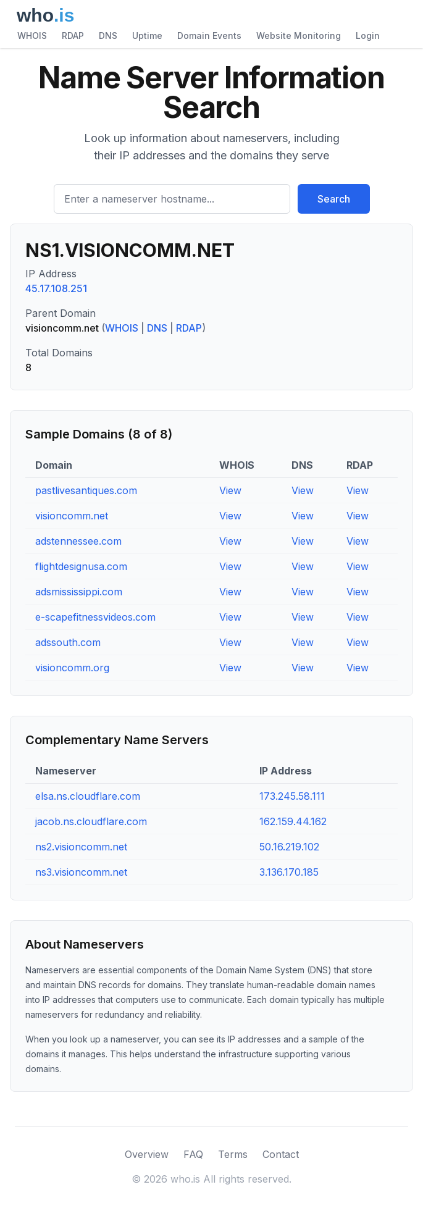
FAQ (193, 1154)
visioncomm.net (71, 515)
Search (333, 199)
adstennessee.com (78, 541)
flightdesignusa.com (81, 566)
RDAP (73, 35)
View (230, 490)
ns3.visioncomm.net (81, 872)
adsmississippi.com (78, 591)
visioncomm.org (72, 667)
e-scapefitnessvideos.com (95, 617)
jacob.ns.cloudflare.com (91, 821)
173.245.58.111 (292, 796)
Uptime (147, 35)
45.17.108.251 (56, 288)
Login (368, 35)
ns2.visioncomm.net (81, 847)
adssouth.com (68, 642)
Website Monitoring (298, 35)
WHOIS (32, 35)
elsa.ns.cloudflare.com (87, 796)
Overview (147, 1154)
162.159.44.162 (293, 821)
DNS (108, 35)
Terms (233, 1154)
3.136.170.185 (289, 872)
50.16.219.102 (289, 847)
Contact (280, 1154)
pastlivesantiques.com (86, 490)
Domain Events (209, 35)
